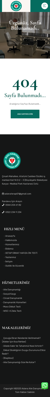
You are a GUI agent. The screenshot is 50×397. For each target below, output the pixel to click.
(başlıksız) (8, 358)
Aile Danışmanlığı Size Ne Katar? (19, 362)
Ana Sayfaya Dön (25, 114)
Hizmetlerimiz (12, 244)
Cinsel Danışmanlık (12, 298)
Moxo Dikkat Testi (12, 306)
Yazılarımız (10, 257)
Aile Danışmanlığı (12, 289)
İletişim (9, 261)
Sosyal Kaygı (9, 294)
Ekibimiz (9, 248)
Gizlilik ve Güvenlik (14, 266)
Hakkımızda (11, 240)
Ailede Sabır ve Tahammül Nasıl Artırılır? (23, 346)
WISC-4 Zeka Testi (12, 311)
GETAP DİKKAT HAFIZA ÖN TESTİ (21, 253)
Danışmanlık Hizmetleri (14, 302)
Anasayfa (10, 236)
